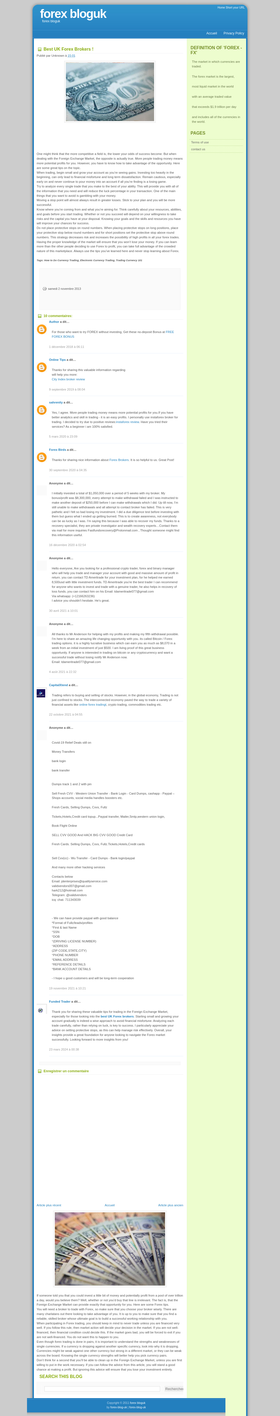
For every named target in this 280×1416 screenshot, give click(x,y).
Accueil (211, 33)
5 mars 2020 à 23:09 (63, 436)
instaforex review (127, 422)
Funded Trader (60, 1001)
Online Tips (57, 359)
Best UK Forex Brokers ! (68, 49)
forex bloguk (73, 13)
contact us (198, 149)
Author (54, 321)
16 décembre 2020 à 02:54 (67, 545)
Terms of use (200, 142)
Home (221, 7)
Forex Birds (57, 449)
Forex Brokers (119, 460)
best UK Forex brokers (117, 1016)
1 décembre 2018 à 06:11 (66, 346)
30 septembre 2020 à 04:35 (68, 470)
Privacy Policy (234, 33)
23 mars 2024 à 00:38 (64, 1049)
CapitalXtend (58, 685)
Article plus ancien (170, 1205)
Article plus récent (49, 1205)
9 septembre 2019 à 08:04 (67, 389)
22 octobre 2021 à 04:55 (65, 714)
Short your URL (235, 7)
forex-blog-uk (119, 1407)
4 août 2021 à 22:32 (63, 671)
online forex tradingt (92, 704)
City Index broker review (68, 379)
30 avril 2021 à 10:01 (63, 610)
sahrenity (56, 402)
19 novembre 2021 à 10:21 (67, 988)
